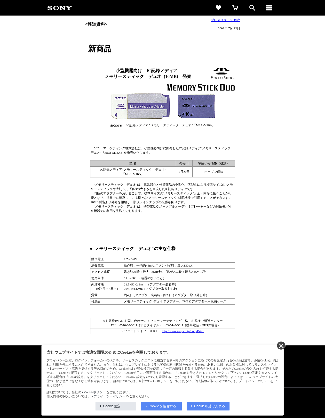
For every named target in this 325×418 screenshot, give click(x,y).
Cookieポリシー (95, 392)
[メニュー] (269, 8)
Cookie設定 (111, 406)
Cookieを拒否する (162, 406)
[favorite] (218, 8)
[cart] (235, 8)
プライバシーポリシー (109, 396)
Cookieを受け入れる (209, 406)
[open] (252, 8)
